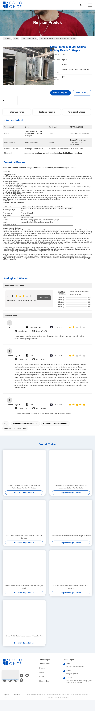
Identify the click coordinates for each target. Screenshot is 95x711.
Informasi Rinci (17, 112)
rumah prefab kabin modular (25, 423)
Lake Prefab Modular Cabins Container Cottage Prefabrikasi (71, 536)
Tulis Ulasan (44, 298)
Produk (16, 38)
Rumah (7, 38)
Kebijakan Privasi (6, 696)
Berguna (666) (41, 408)
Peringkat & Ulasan (76, 112)
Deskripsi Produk (47, 112)
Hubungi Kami (44, 681)
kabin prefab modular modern (55, 423)
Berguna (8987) (41, 331)
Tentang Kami (44, 664)
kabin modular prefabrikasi (15, 428)
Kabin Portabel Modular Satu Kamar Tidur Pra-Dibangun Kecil (24, 587)
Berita (41, 677)
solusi (41, 672)
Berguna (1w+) (41, 359)
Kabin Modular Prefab (29, 38)
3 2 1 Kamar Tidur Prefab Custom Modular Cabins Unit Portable (24, 537)
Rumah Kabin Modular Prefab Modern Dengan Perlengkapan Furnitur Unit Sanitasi (24, 487)
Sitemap (17, 694)
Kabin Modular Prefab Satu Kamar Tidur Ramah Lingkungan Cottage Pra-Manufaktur (71, 487)
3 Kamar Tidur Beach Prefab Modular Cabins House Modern (70, 587)
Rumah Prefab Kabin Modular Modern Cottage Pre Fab (24, 636)
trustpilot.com (23, 331)
